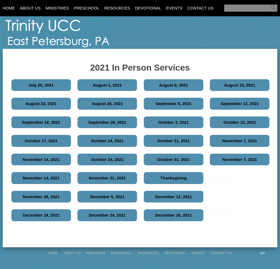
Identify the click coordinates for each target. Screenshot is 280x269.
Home (9, 8)
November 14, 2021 (41, 159)
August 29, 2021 (107, 103)
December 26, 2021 (173, 215)
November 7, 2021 (239, 140)
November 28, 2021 (41, 196)
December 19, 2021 (41, 215)
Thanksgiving (173, 178)
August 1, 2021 (107, 85)
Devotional (148, 8)
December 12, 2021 (173, 196)
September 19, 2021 (41, 122)
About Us (30, 8)
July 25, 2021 (41, 85)
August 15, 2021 (239, 85)
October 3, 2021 (173, 122)
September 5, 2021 (173, 103)
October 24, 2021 (107, 140)
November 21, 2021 (107, 178)
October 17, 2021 (41, 140)
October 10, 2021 (239, 122)
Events (174, 8)
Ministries (57, 8)
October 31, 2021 (173, 140)
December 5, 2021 (107, 196)
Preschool (86, 8)
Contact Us (200, 8)
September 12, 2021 (240, 103)
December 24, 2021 (107, 215)
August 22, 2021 (41, 103)
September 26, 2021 (107, 122)
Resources (117, 8)
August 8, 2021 (173, 85)
